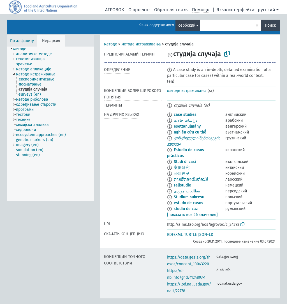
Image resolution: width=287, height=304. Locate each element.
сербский (186, 25)
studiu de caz (186, 208)
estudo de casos (188, 203)
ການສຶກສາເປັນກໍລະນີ (191, 179)
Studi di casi (185, 161)
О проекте (139, 9)
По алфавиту (22, 40)
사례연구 (181, 173)
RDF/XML (175, 234)
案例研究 (181, 167)
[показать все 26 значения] (192, 214)
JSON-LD (205, 234)
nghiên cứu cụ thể (190, 132)
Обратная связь (171, 9)
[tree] (50, 124)
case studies (185, 114)
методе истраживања (141, 44)
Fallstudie (182, 185)
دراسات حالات (185, 120)
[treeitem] (22, 49)
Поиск (270, 25)
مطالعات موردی (187, 191)
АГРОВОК (114, 9)
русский (266, 9)
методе (110, 44)
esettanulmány (187, 126)
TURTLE (190, 234)
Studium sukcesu (189, 197)
